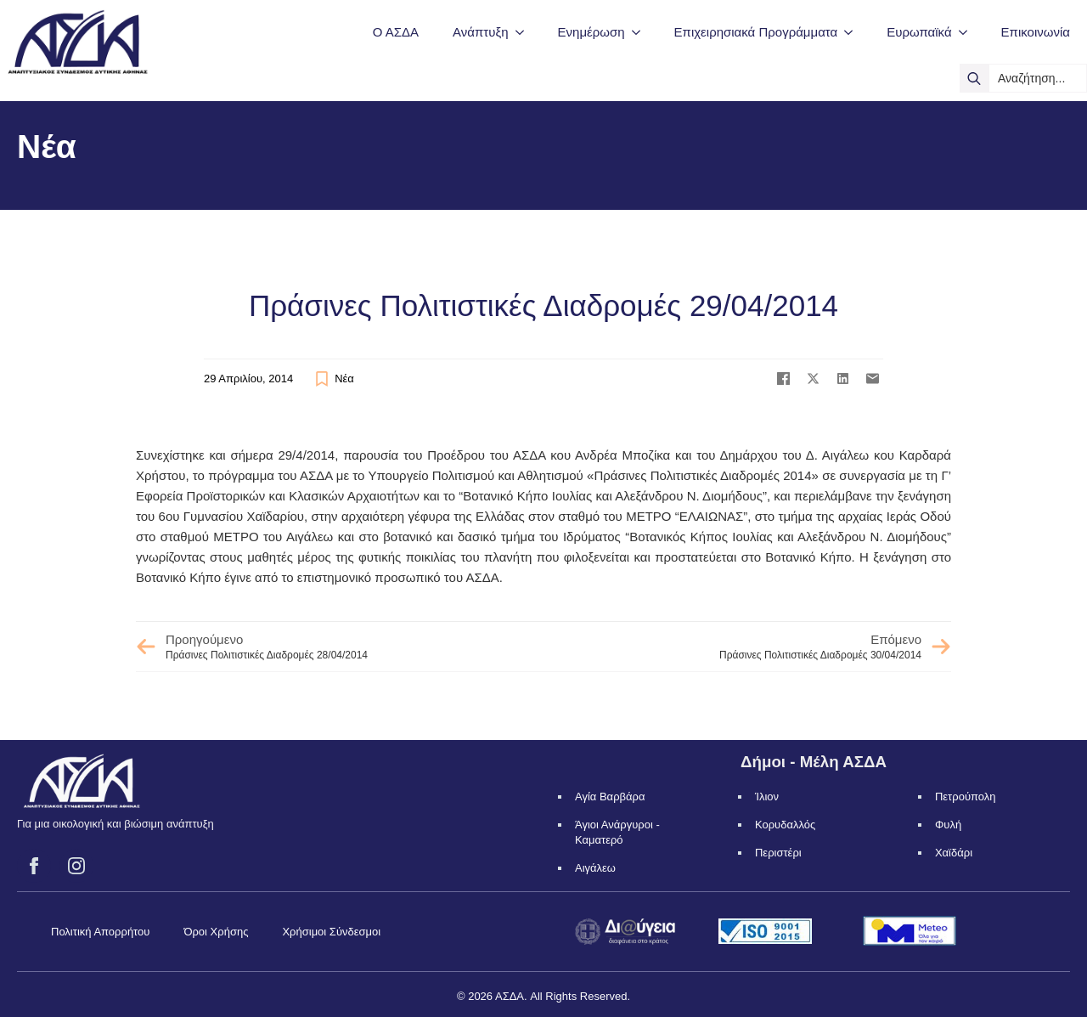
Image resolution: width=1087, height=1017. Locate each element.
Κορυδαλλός (785, 824)
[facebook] (34, 866)
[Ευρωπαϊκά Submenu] (968, 31)
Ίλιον (767, 796)
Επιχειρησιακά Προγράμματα (756, 32)
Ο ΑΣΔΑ (396, 32)
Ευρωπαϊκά (919, 32)
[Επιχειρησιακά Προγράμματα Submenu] (853, 31)
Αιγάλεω (595, 868)
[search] (974, 78)
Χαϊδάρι (953, 852)
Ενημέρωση (591, 32)
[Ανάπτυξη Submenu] (525, 31)
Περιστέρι (778, 852)
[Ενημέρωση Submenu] (641, 31)
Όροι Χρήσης (215, 931)
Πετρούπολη (965, 796)
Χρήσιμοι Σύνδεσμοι (331, 931)
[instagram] (76, 866)
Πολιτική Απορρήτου (100, 931)
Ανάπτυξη (480, 32)
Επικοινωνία (1035, 32)
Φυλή (948, 824)
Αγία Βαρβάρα (610, 796)
